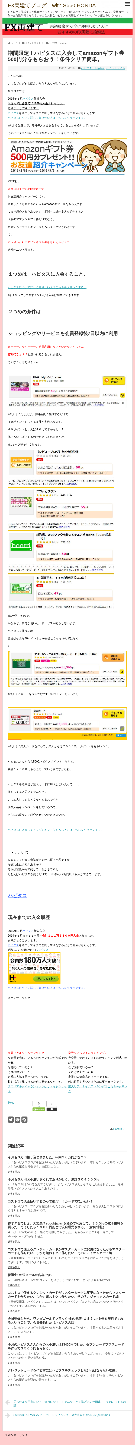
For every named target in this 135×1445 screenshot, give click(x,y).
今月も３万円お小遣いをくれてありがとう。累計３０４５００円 (53, 1179)
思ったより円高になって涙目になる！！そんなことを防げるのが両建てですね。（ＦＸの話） (65, 1403)
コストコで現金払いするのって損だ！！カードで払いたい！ (50, 1201)
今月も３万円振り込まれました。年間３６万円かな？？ (47, 1157)
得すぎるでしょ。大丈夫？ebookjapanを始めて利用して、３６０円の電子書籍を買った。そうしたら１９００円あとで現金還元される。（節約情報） (65, 1225)
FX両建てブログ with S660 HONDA (52, 5)
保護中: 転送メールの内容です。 (31, 1275)
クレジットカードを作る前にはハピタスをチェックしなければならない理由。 (63, 1370)
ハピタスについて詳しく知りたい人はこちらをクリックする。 (47, 117)
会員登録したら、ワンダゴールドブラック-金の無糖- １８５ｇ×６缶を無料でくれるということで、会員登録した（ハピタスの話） (65, 1320)
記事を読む (14, 1171)
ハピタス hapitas (92, 68)
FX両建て (119, 1129)
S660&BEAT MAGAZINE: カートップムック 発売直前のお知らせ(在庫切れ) (57, 1415)
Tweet (11, 1102)
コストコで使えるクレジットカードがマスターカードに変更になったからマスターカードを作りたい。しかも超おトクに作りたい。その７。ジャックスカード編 (66, 1294)
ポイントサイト (115, 68)
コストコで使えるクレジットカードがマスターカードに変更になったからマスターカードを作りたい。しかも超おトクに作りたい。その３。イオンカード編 (66, 1251)
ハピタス (28, 98)
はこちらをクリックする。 (86, 829)
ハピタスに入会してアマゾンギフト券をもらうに (39, 829)
